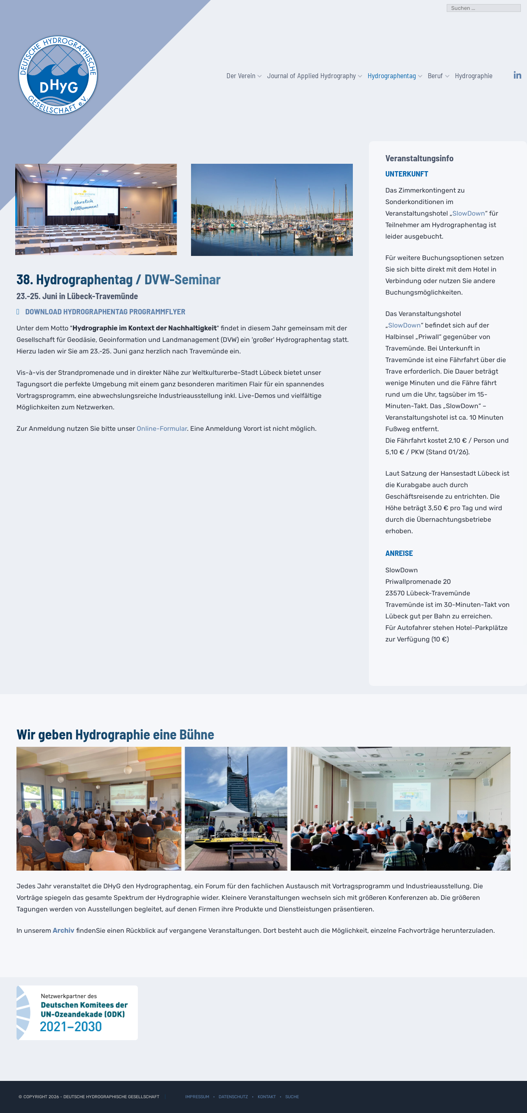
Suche (292, 1096)
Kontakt (267, 1096)
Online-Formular (162, 428)
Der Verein (241, 75)
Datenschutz (233, 1096)
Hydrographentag (393, 75)
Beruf (436, 75)
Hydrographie (473, 75)
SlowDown (468, 213)
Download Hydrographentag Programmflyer (106, 311)
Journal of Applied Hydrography (312, 75)
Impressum (197, 1096)
